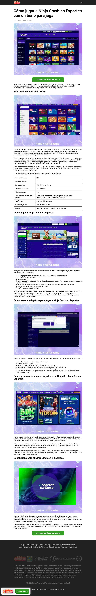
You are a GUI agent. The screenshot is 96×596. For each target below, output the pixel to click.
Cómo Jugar (34, 545)
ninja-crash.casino (58, 589)
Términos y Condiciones (69, 547)
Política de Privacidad (40, 547)
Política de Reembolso (67, 545)
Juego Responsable (25, 547)
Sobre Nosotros (54, 547)
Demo (41, 545)
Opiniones (55, 545)
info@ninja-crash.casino (43, 589)
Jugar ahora (22, 591)
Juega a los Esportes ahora (48, 79)
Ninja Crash (17, 20)
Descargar (47, 545)
